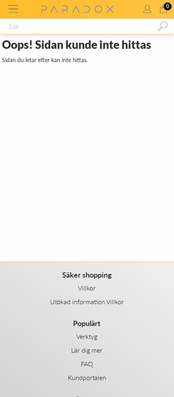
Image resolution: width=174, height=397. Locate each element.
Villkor (87, 288)
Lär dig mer (87, 350)
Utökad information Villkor (87, 301)
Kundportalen (87, 377)
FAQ (87, 364)
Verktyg (86, 336)
